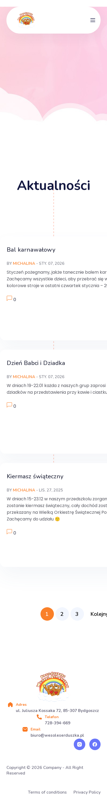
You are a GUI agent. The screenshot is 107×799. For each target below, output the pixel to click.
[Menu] (92, 20)
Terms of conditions (47, 792)
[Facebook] (95, 744)
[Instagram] (79, 744)
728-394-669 (57, 723)
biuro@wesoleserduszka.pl (57, 735)
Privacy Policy (87, 792)
